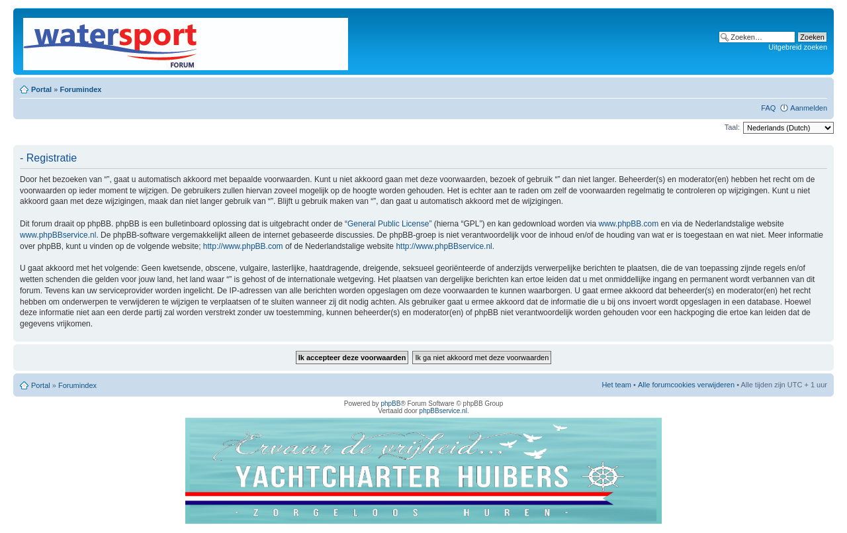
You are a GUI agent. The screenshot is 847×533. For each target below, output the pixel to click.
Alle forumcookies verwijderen (686, 385)
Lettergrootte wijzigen (817, 87)
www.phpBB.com (629, 223)
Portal (41, 89)
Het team (616, 385)
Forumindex (80, 89)
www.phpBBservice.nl (58, 235)
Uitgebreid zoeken (797, 47)
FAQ (768, 108)
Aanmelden (808, 108)
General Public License (388, 223)
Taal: (732, 127)
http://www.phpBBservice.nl (444, 246)
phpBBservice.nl (443, 410)
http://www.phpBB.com (243, 246)
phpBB (390, 403)
